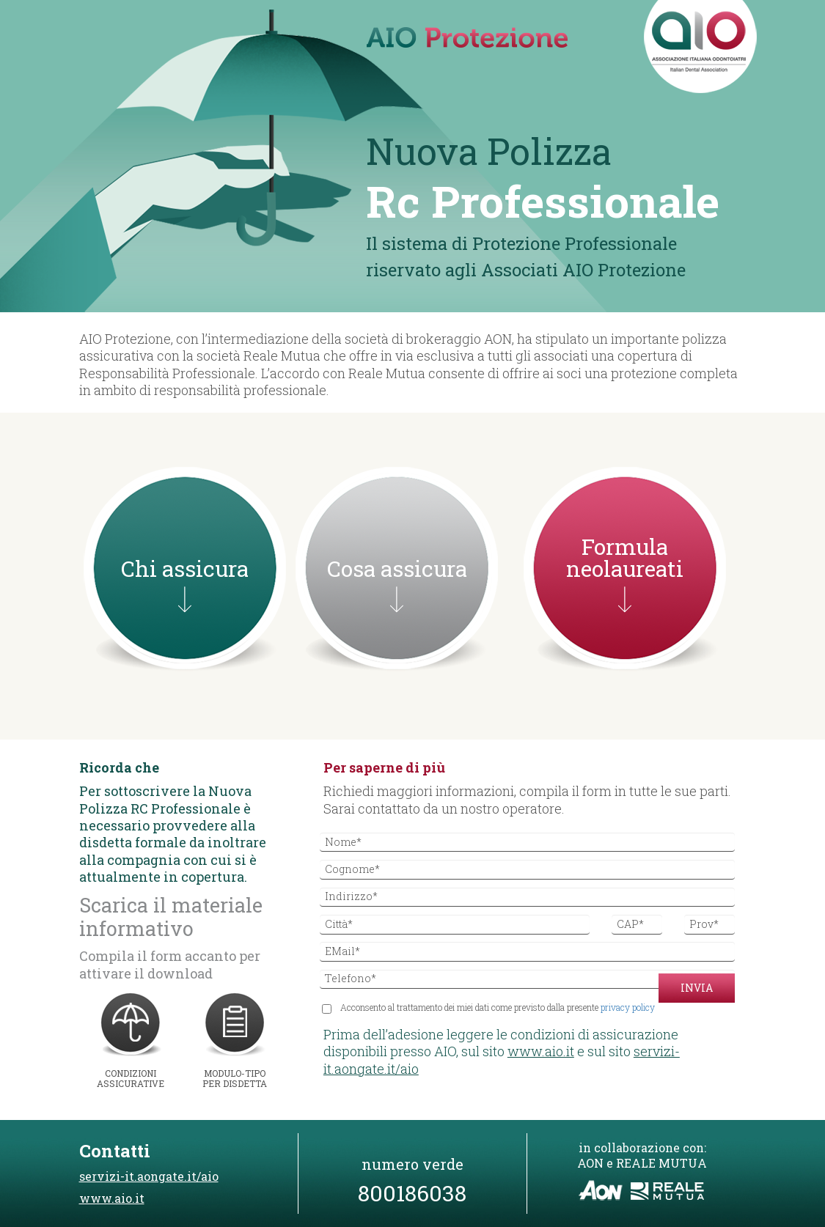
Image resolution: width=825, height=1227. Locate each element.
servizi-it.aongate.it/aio (149, 1176)
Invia (697, 988)
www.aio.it (540, 1051)
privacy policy (628, 1007)
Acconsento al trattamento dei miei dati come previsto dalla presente (491, 1008)
